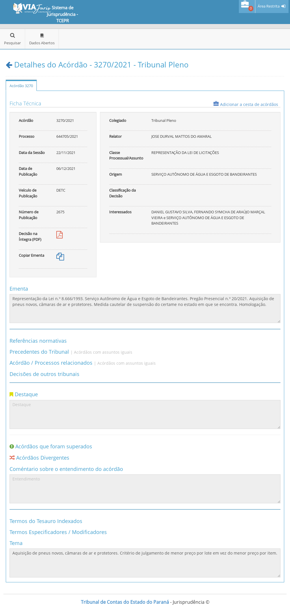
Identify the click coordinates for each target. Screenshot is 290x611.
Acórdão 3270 (21, 85)
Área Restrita (269, 6)
